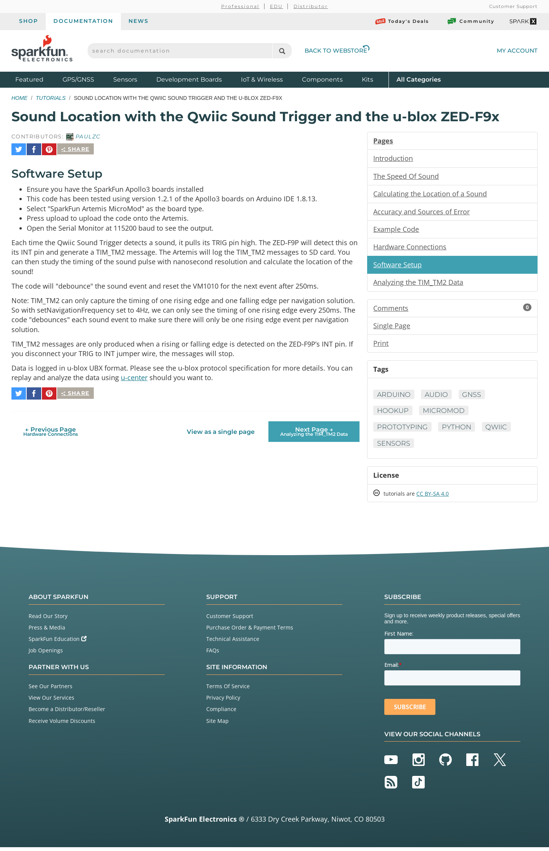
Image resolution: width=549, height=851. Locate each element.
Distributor (311, 6)
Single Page (391, 327)
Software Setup (397, 266)
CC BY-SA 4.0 (432, 497)
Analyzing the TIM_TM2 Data (418, 284)
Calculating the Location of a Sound (430, 194)
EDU (276, 6)
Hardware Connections (409, 248)
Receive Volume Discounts (62, 724)
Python (458, 430)
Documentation (83, 21)
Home (19, 98)
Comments (452, 310)
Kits (367, 79)
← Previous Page (50, 428)
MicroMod (445, 413)
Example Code (396, 230)
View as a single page (221, 429)
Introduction (393, 158)
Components (322, 79)
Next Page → (314, 428)
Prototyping (402, 430)
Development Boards (189, 79)
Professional (240, 6)
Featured (37, 79)
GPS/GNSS (78, 79)
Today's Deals (402, 21)
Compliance (221, 713)
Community (470, 21)
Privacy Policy (223, 701)
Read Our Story (48, 619)
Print (380, 345)
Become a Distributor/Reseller (67, 713)
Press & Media (47, 631)
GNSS (473, 397)
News (138, 21)
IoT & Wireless (262, 79)
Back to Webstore (337, 50)
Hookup (393, 413)
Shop (28, 21)
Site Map (217, 724)
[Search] (282, 50)
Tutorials (51, 98)
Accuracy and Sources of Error (421, 212)
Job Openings (46, 654)
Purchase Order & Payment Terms (249, 631)
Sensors (125, 79)
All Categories (418, 79)
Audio (437, 397)
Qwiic (498, 430)
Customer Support (513, 6)
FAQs (212, 654)
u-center (134, 378)
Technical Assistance (232, 643)
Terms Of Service (228, 690)
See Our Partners (50, 690)
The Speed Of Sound (406, 176)
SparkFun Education (58, 643)
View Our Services (51, 701)
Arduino (394, 397)
